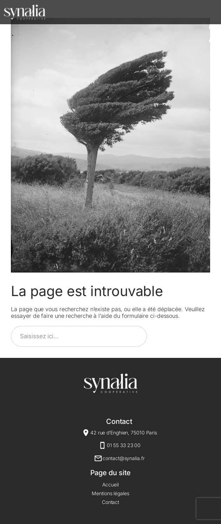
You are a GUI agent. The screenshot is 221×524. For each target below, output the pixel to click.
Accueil (110, 484)
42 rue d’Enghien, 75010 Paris (123, 432)
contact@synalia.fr (123, 458)
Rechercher (181, 336)
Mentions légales (110, 493)
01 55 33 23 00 (124, 445)
